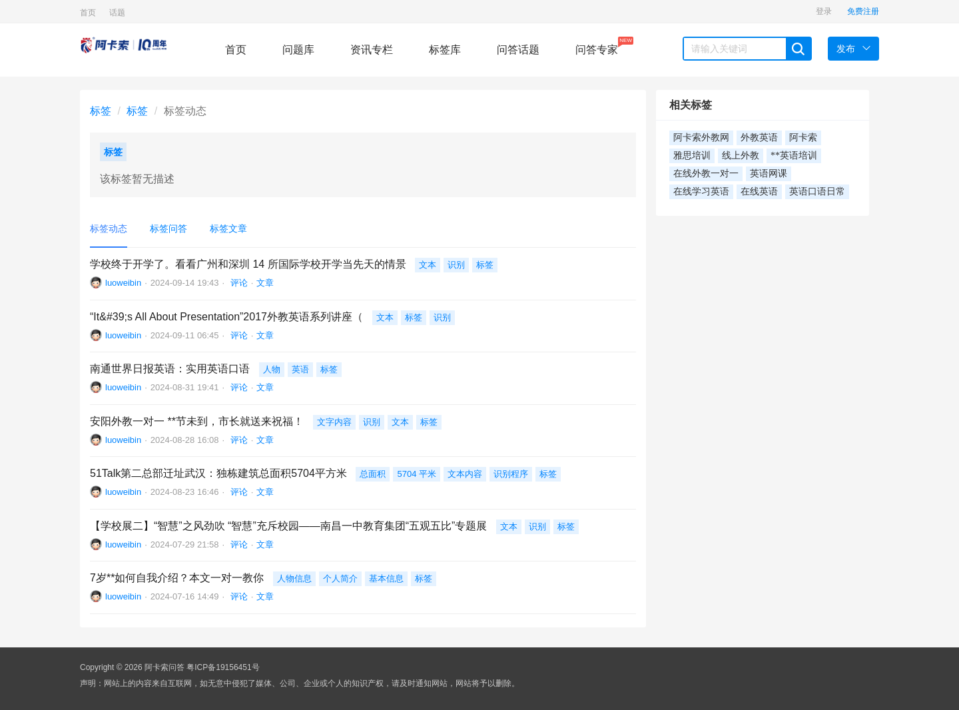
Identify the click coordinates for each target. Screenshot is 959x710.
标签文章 (228, 228)
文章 (265, 283)
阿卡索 (803, 138)
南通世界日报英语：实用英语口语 (170, 368)
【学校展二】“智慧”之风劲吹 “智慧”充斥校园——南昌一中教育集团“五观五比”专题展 (288, 526)
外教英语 (759, 138)
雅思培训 (692, 156)
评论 (238, 283)
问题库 (298, 49)
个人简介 (340, 578)
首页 (88, 12)
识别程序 (510, 474)
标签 (100, 111)
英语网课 (768, 173)
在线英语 (759, 191)
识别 (456, 265)
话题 (117, 12)
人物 (271, 369)
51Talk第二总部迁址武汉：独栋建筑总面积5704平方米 (218, 473)
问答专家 (596, 46)
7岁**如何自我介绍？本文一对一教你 (177, 577)
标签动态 (108, 228)
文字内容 (334, 422)
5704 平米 (416, 474)
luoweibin (123, 283)
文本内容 (465, 474)
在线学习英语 (701, 191)
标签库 (445, 49)
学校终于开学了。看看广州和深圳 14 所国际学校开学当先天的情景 (248, 264)
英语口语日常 (817, 191)
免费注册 (863, 11)
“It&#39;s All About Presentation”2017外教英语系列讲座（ (226, 316)
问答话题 (518, 49)
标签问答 (168, 228)
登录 (824, 11)
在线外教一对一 (706, 173)
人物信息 (294, 578)
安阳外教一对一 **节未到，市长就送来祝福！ (197, 421)
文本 (427, 265)
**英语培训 (794, 156)
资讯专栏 (371, 49)
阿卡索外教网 (701, 138)
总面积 (373, 474)
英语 (300, 369)
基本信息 (386, 578)
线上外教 (740, 156)
